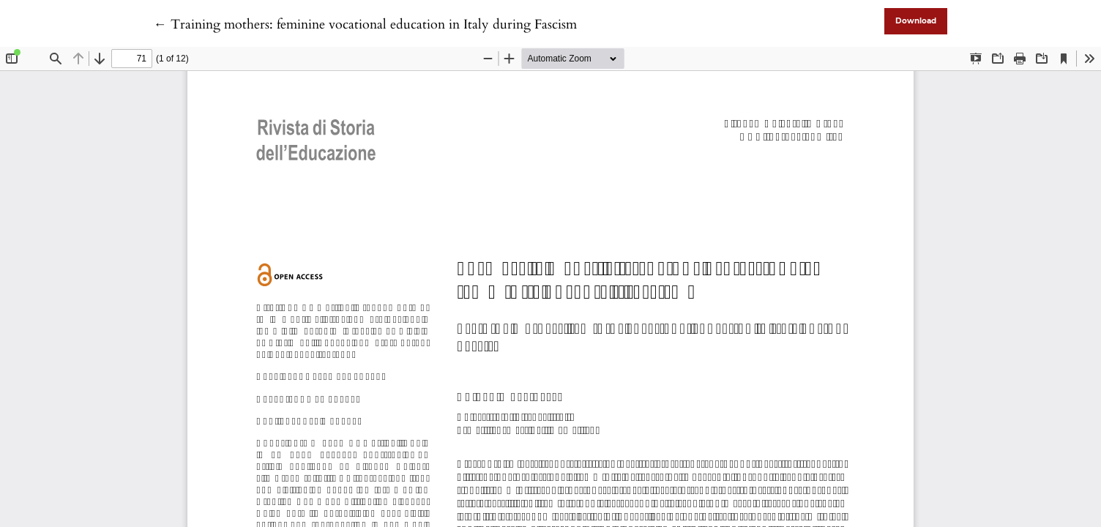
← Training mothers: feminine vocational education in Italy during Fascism (365, 24)
